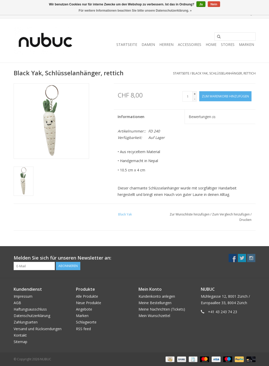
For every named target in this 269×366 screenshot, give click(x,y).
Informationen (131, 116)
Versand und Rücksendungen (38, 328)
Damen (148, 44)
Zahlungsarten (26, 322)
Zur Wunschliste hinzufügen (190, 214)
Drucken (245, 220)
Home (211, 44)
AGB (17, 302)
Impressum (23, 296)
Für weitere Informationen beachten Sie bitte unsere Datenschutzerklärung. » (135, 10)
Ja (201, 4)
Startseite (126, 44)
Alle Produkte (87, 296)
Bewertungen (202, 116)
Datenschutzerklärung (32, 315)
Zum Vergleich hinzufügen (231, 214)
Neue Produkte (88, 302)
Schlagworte (86, 322)
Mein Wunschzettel (154, 315)
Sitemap (20, 341)
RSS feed (83, 328)
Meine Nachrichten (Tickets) (161, 309)
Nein (214, 4)
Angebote (84, 309)
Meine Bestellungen (154, 302)
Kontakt (20, 335)
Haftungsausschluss (30, 309)
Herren (166, 44)
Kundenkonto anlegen (156, 296)
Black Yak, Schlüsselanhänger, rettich (224, 73)
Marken (246, 44)
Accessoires (189, 44)
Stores (228, 44)
